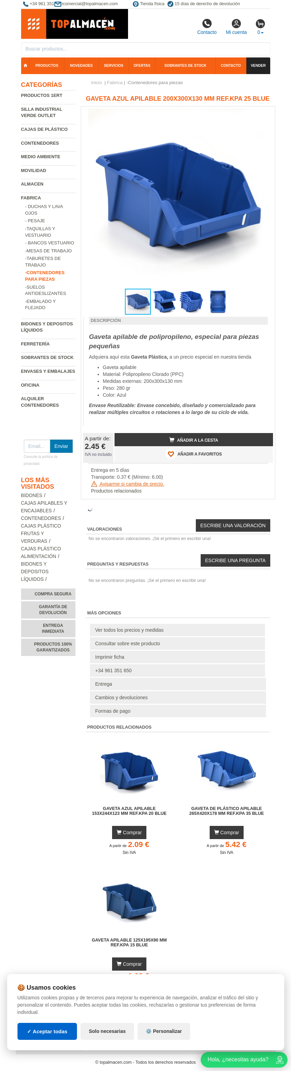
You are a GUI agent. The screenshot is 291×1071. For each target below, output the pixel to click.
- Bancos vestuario (49, 242)
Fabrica (31, 197)
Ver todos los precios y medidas (129, 630)
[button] (261, 114)
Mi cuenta (236, 26)
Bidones (32, 495)
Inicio (96, 82)
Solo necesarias (107, 1031)
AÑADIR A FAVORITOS (193, 453)
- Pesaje (35, 220)
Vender (258, 66)
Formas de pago (112, 711)
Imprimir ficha (109, 657)
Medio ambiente (41, 156)
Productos (46, 66)
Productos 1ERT (42, 95)
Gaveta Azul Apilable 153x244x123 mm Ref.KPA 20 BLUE (129, 811)
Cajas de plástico (44, 129)
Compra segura (53, 594)
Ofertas (142, 66)
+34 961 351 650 (113, 670)
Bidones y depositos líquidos (35, 571)
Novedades (81, 66)
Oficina (30, 385)
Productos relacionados (116, 491)
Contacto (207, 26)
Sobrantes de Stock (47, 357)
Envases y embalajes (48, 371)
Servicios (113, 66)
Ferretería (35, 343)
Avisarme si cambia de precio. (127, 484)
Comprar (129, 832)
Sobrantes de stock (185, 66)
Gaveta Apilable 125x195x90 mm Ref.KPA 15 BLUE (129, 942)
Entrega (103, 684)
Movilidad (33, 170)
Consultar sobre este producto (127, 643)
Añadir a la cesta (193, 440)
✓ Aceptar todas (47, 1031)
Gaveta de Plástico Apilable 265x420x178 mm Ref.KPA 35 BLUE (226, 811)
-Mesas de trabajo (48, 250)
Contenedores (40, 143)
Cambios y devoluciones (121, 697)
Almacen (32, 184)
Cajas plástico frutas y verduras (41, 533)
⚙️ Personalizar (164, 1031)
